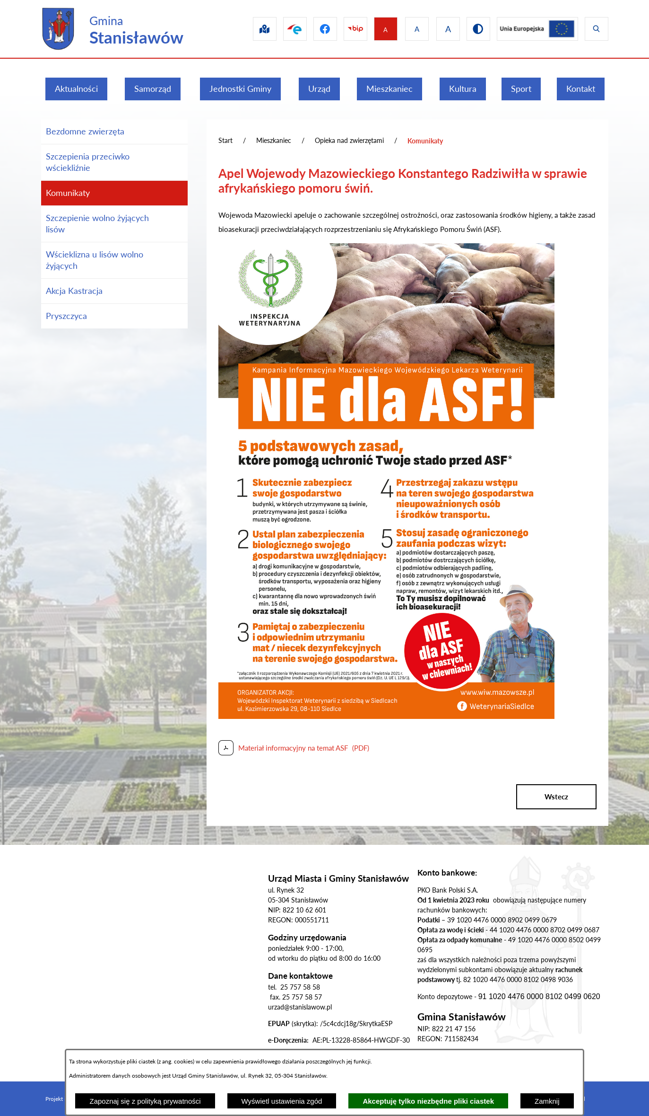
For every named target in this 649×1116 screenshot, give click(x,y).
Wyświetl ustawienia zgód (282, 1101)
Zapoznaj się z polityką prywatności (144, 1101)
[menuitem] (76, 89)
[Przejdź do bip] (348, 29)
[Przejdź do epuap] (283, 29)
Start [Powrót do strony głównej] (225, 140)
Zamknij (547, 1101)
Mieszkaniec (273, 140)
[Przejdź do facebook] (316, 29)
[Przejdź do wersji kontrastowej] (474, 29)
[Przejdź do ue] (535, 29)
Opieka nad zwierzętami (349, 140)
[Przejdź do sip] (251, 29)
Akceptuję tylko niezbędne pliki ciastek (428, 1101)
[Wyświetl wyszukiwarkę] (596, 29)
